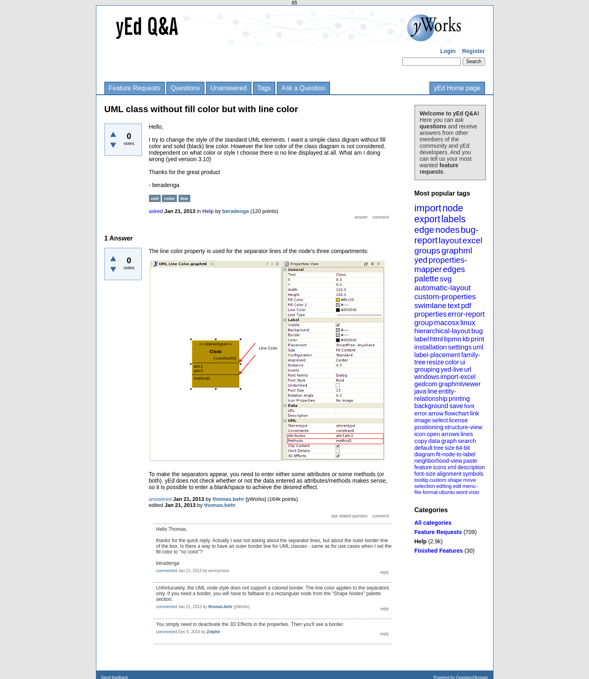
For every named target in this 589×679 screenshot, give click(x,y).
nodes (447, 230)
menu (469, 486)
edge (424, 230)
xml (451, 467)
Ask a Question (303, 88)
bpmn (452, 339)
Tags (264, 88)
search (467, 440)
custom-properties (445, 296)
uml (478, 347)
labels (453, 219)
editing (444, 486)
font (469, 405)
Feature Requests (134, 88)
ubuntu (447, 492)
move (469, 480)
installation (431, 347)
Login (447, 51)
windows (427, 376)
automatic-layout (443, 287)
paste (470, 461)
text (453, 305)
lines (467, 433)
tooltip (422, 480)
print (477, 339)
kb (466, 339)
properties (431, 314)
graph (449, 440)
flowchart (456, 413)
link (474, 413)
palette (427, 278)
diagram (425, 454)
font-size (425, 473)
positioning (429, 427)
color (452, 362)
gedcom (426, 384)
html (436, 339)
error (421, 413)
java (420, 391)
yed (421, 259)
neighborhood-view (438, 461)
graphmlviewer (459, 384)
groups (427, 250)
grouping (427, 369)
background (432, 405)
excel (473, 240)
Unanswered (229, 88)
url (467, 369)
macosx (446, 323)
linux (467, 323)
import (428, 207)
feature (423, 467)
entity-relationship (435, 395)
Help (421, 541)
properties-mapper (441, 264)
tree (438, 448)
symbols (473, 473)
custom (438, 480)
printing (459, 398)
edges (454, 269)
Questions (185, 88)
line (432, 391)
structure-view (463, 427)
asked (156, 211)
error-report (466, 314)
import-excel (458, 376)
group (424, 323)
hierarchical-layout (442, 331)
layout (450, 240)
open (433, 433)
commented (166, 570)
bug (477, 331)
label (422, 339)
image (423, 420)
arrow (436, 413)
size (449, 448)
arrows (450, 433)
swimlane (431, 305)
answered (160, 499)
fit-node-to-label (455, 454)
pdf (466, 306)
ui (462, 362)
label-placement (437, 354)
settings (460, 347)
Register (473, 51)
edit (457, 486)
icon (420, 433)
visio (474, 492)
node (452, 208)
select (440, 420)
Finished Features (439, 550)
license (458, 420)
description (471, 467)
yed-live (452, 369)
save (456, 405)
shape (455, 480)
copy (421, 440)
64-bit (463, 448)
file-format (426, 492)
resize (435, 362)
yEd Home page (457, 88)
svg (446, 279)
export (427, 219)
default (424, 447)
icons (440, 467)
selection (425, 486)
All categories (433, 522)
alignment (449, 473)
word (462, 492)
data (434, 440)
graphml (457, 250)
